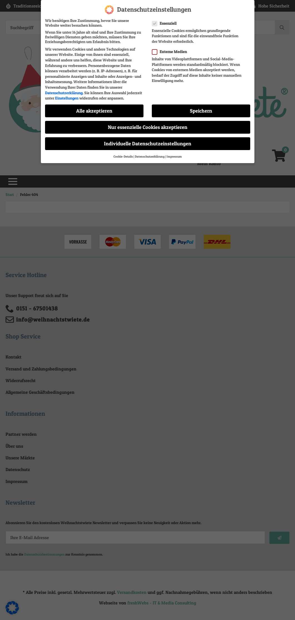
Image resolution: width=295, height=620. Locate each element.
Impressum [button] (174, 156)
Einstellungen (66, 98)
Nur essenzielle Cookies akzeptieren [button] (147, 127)
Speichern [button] (201, 111)
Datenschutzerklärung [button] (150, 156)
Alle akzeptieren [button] (94, 111)
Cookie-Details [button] (123, 156)
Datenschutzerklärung (64, 92)
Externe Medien (171, 51)
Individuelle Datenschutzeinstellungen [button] (147, 143)
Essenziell (166, 23)
